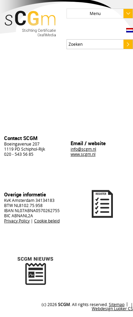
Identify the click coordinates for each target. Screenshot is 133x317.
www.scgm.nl (83, 154)
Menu (111, 13)
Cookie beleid (47, 220)
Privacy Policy (17, 220)
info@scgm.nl (83, 149)
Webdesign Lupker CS (112, 308)
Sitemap (116, 304)
